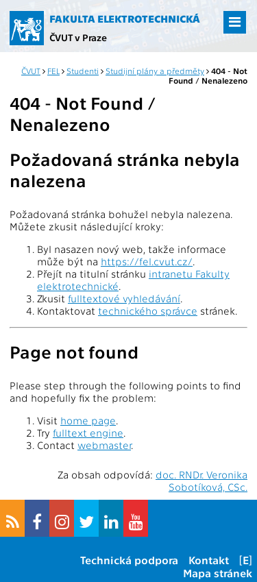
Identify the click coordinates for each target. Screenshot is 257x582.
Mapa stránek (217, 572)
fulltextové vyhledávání (124, 298)
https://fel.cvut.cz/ (147, 261)
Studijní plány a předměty (155, 70)
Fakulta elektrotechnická (124, 18)
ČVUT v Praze (78, 37)
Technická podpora (129, 559)
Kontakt (208, 559)
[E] (245, 559)
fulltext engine (88, 432)
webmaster (104, 445)
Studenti (82, 70)
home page (88, 420)
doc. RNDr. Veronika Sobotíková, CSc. (201, 480)
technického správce (147, 310)
